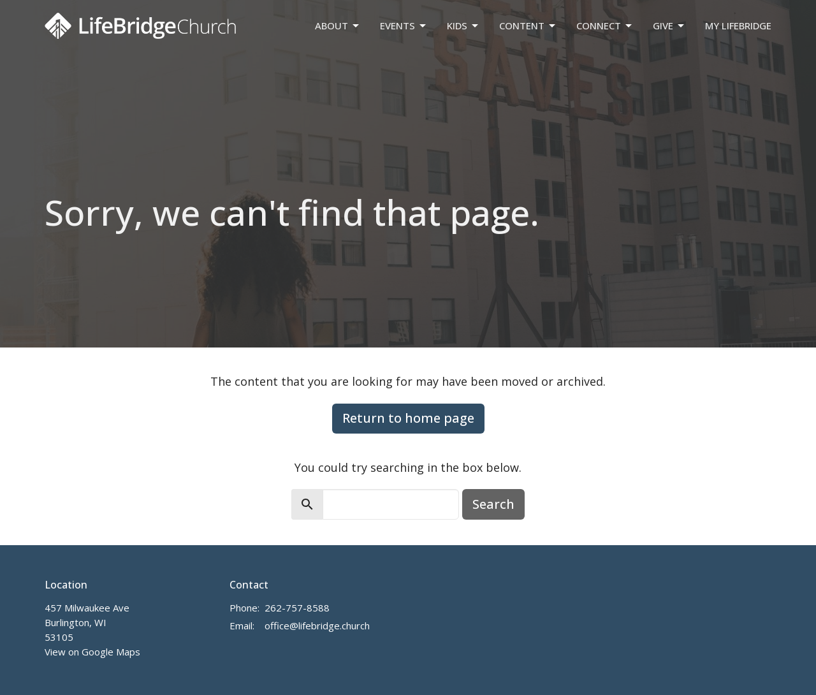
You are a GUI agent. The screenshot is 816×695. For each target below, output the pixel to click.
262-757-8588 (297, 607)
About (338, 26)
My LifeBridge (738, 25)
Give (669, 26)
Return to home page (408, 418)
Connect (605, 26)
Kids (463, 26)
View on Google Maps (92, 651)
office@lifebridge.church (317, 625)
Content (528, 26)
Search (493, 504)
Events (404, 26)
